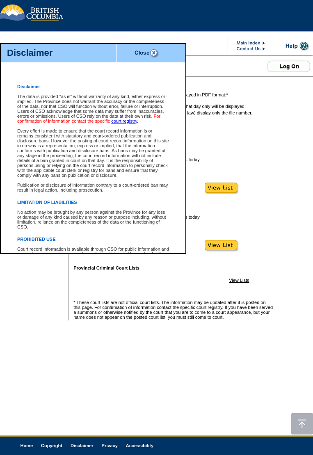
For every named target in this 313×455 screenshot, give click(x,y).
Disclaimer (82, 445)
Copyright (51, 445)
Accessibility (139, 445)
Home (26, 445)
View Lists (239, 280)
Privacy (110, 445)
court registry (124, 121)
